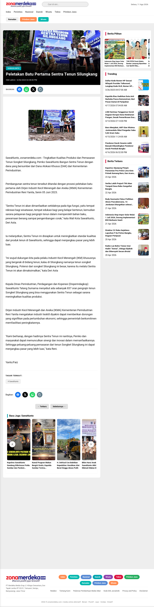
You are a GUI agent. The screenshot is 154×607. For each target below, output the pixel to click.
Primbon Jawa (69, 11)
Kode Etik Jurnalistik (111, 591)
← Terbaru (42, 407)
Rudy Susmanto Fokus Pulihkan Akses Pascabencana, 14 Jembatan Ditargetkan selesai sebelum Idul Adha (119, 204)
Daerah (39, 11)
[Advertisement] (51, 498)
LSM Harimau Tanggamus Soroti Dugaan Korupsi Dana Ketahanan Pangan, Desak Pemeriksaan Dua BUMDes (119, 117)
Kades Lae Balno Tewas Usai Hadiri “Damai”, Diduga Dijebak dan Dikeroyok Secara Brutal (119, 249)
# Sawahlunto (13, 382)
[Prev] (12, 445)
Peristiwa (18, 11)
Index (8, 11)
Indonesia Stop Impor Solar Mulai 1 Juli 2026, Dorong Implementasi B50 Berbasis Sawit (120, 218)
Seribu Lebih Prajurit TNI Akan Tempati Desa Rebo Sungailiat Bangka (118, 187)
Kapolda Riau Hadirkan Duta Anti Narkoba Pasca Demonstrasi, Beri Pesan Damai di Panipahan (120, 100)
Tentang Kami (65, 591)
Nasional (29, 11)
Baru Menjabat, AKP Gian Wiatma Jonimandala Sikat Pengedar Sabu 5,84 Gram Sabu (120, 131)
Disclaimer (143, 591)
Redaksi (53, 591)
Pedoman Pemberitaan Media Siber (87, 591)
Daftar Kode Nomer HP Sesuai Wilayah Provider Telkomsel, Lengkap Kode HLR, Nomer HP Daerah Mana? (118, 85)
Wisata (49, 11)
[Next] (91, 445)
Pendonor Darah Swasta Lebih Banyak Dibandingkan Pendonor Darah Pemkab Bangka (119, 147)
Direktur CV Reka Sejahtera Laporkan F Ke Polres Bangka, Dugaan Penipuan (118, 234)
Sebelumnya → (59, 407)
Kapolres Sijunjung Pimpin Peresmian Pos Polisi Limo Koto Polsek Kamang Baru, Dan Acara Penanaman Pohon (119, 173)
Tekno (58, 11)
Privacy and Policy (129, 591)
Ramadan (12, 19)
